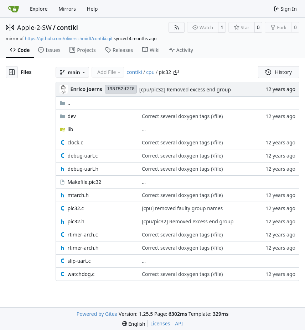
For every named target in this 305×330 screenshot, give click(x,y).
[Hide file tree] (12, 72)
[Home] (14, 8)
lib (70, 129)
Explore (38, 8)
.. (65, 103)
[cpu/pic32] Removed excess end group (185, 89)
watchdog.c (81, 274)
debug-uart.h (83, 168)
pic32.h (76, 221)
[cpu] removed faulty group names (182, 208)
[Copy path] (176, 72)
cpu (150, 72)
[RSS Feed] (177, 27)
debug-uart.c (83, 155)
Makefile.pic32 (85, 182)
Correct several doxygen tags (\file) (182, 116)
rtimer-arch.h (83, 247)
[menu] (133, 323)
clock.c (75, 142)
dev (72, 116)
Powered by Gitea (97, 313)
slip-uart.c (79, 260)
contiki (67, 27)
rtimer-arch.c (83, 234)
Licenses (160, 323)
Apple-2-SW (34, 27)
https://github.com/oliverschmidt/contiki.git (69, 39)
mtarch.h (78, 195)
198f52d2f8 (121, 89)
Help (92, 8)
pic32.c (76, 208)
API (179, 323)
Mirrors (67, 8)
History (278, 72)
